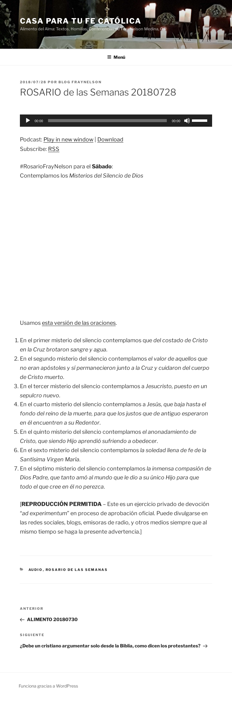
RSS (53, 149)
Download (110, 139)
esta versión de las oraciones (79, 323)
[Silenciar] (187, 121)
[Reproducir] (28, 121)
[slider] (107, 120)
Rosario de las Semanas (77, 570)
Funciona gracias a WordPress (48, 685)
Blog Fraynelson (80, 82)
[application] (116, 120)
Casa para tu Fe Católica (80, 21)
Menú (116, 57)
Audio (35, 570)
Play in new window (68, 139)
